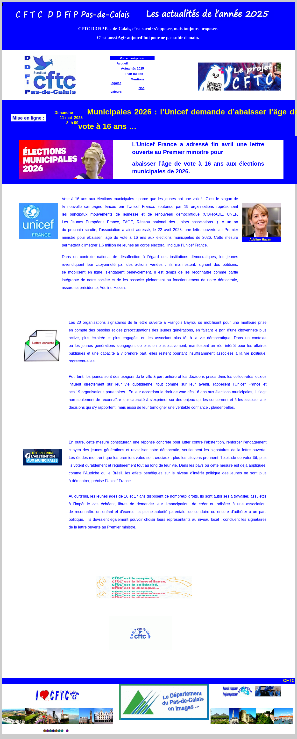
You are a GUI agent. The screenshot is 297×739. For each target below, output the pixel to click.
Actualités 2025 (132, 68)
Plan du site (134, 74)
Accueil (122, 63)
